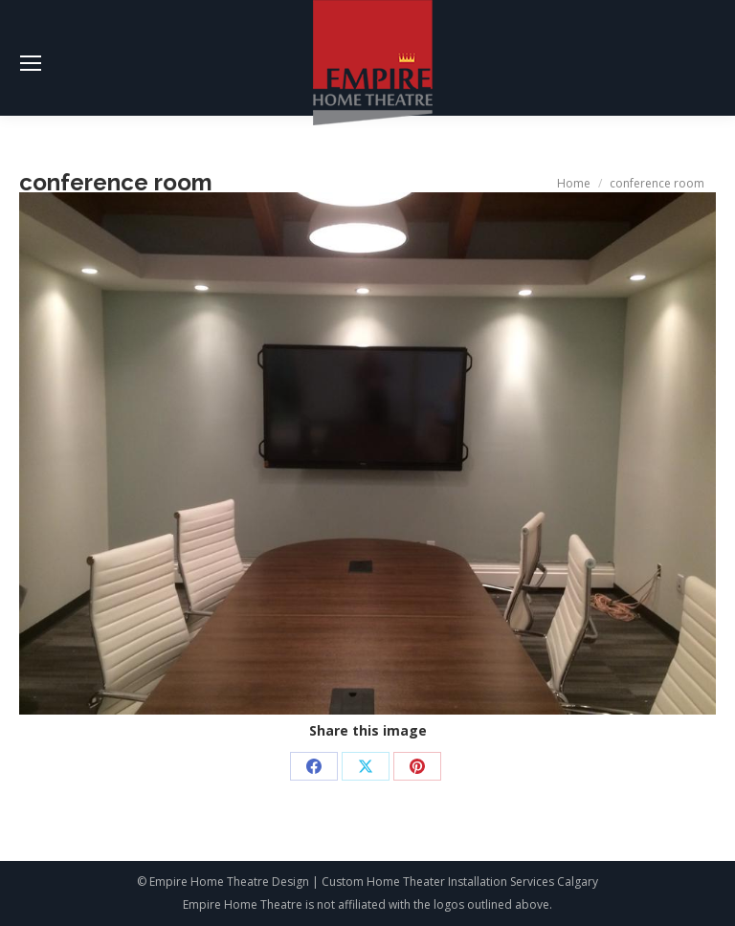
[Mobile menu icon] (30, 63)
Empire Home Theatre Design (229, 881)
